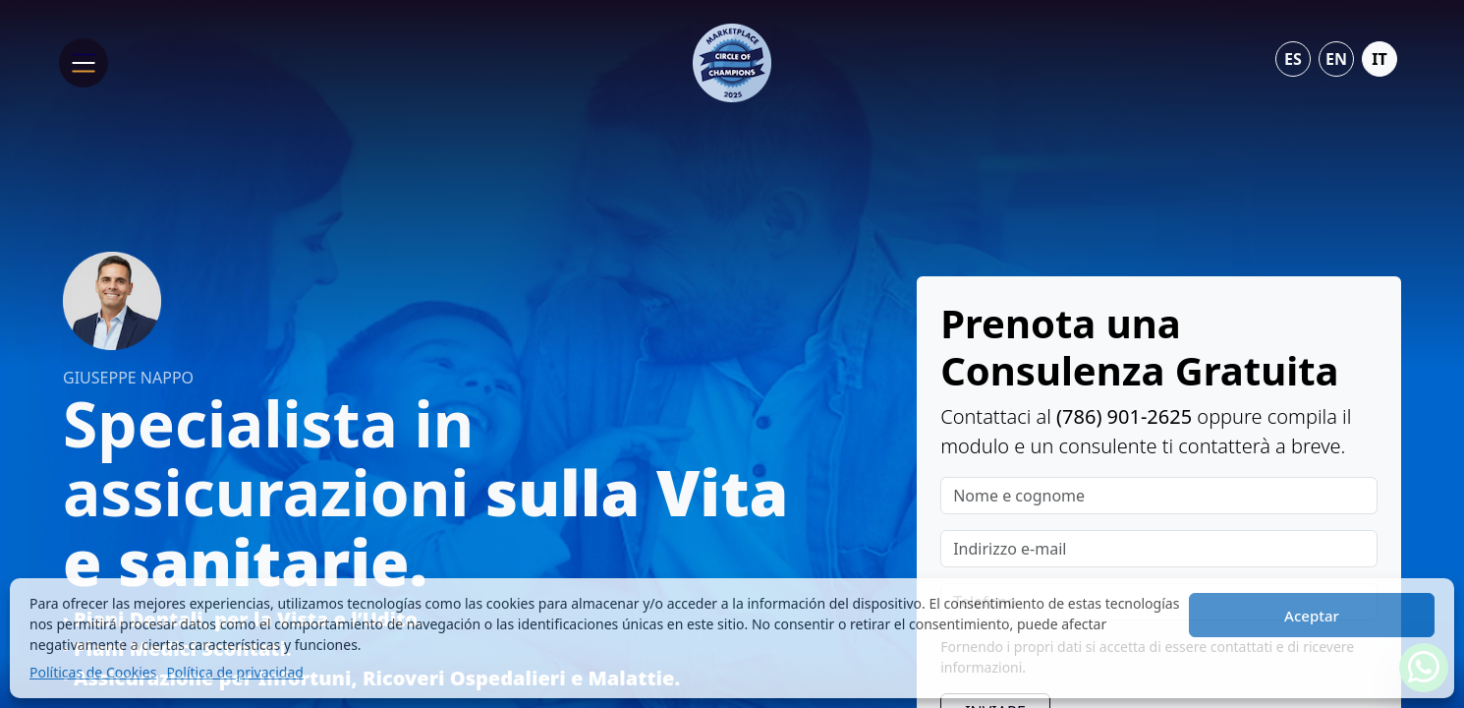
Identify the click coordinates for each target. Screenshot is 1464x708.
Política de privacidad (235, 672)
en (1336, 59)
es (1293, 59)
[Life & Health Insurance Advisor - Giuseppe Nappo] (732, 61)
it (1379, 59)
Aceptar (1311, 615)
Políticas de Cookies (92, 672)
